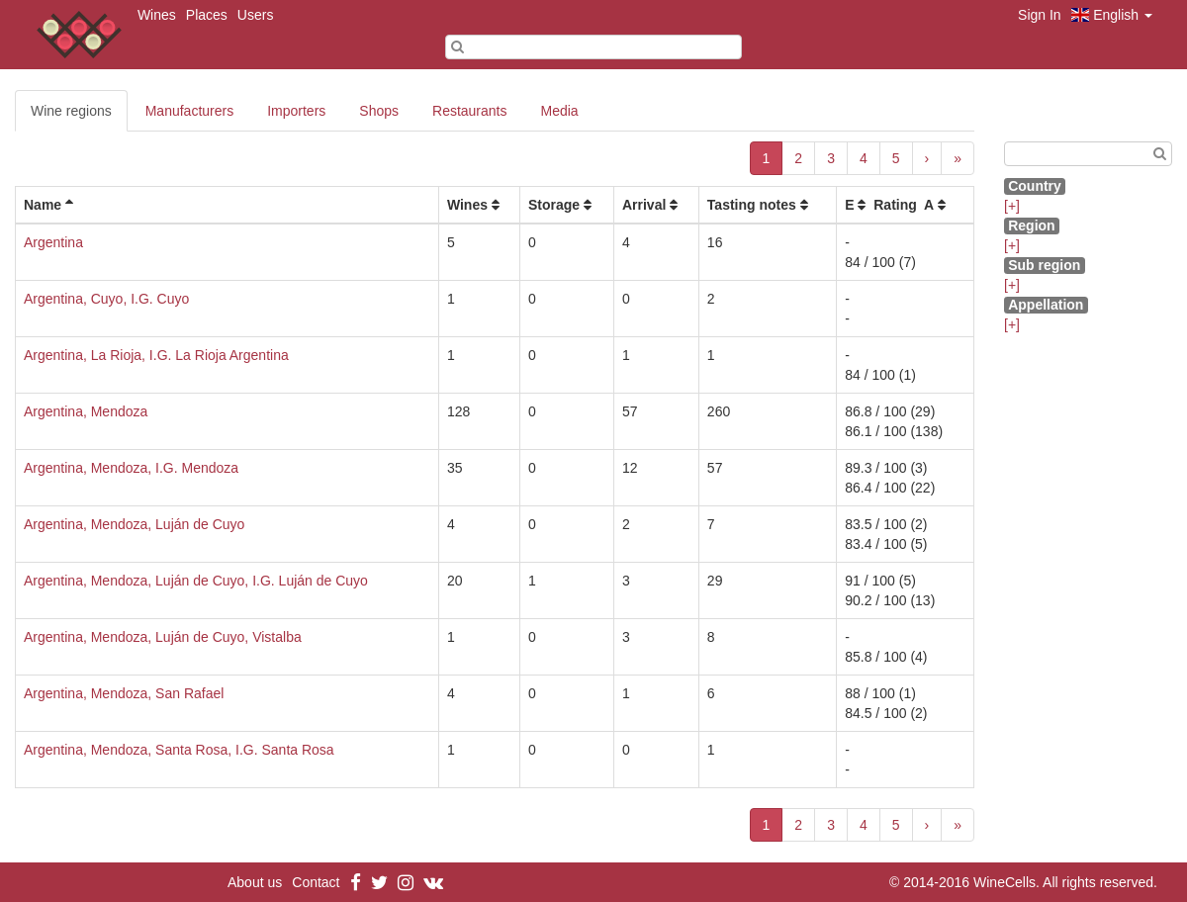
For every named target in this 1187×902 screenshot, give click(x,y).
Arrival (644, 205)
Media (560, 111)
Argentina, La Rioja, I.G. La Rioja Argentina (156, 355)
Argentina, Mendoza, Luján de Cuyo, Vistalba (163, 637)
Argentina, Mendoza (85, 411)
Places (207, 15)
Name (42, 205)
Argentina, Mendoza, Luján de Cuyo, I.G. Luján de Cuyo (196, 580)
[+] (1012, 206)
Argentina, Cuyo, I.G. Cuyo (106, 299)
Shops (379, 111)
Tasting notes (751, 205)
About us (255, 882)
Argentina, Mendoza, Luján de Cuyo (134, 524)
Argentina (53, 242)
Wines (156, 15)
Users (255, 15)
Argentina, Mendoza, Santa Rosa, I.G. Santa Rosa (179, 750)
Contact (315, 882)
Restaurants (469, 111)
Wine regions (71, 111)
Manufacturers (189, 111)
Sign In (1039, 15)
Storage (554, 205)
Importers (296, 111)
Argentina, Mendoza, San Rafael (124, 693)
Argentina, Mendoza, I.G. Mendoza (131, 468)
